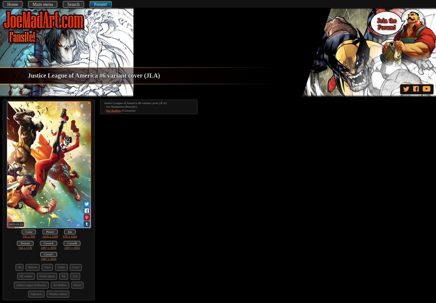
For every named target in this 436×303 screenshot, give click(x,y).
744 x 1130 (25, 247)
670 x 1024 (70, 236)
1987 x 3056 (48, 247)
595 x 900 (29, 236)
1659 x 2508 (50, 236)
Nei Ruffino (113, 110)
